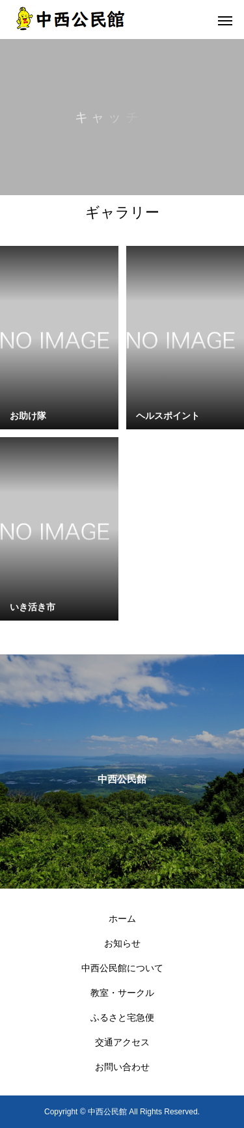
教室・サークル (122, 992)
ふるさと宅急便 (122, 1017)
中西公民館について (122, 968)
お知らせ (122, 943)
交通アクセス (122, 1042)
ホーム (122, 918)
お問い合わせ (122, 1067)
